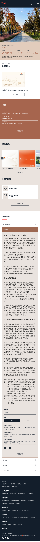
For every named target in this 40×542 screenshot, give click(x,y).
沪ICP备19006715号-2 (17, 535)
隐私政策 (10, 533)
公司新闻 (4, 524)
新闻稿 (9, 524)
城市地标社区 (5, 493)
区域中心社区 (13, 493)
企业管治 (4, 514)
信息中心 (4, 521)
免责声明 (4, 533)
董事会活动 (32, 517)
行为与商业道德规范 (23, 517)
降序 (12, 420)
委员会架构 (11, 503)
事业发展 (4, 528)
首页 (3, 63)
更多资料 (26, 510)
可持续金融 (23, 500)
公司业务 (19, 484)
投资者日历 (20, 510)
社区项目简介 (5, 491)
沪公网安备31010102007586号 (29, 535)
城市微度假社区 (21, 493)
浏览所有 (15, 94)
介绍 (3, 517)
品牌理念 (13, 484)
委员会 (7, 517)
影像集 (14, 524)
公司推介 (4, 510)
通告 (9, 510)
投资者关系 (8, 63)
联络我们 (19, 524)
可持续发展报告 (31, 500)
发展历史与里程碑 (6, 486)
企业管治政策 (14, 517)
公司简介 (4, 481)
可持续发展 (5, 498)
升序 (28, 420)
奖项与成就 (14, 486)
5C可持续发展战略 (15, 500)
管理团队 (25, 484)
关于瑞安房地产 (5, 484)
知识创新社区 (30, 493)
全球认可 (18, 503)
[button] (2, 158)
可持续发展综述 (5, 500)
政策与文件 (4, 503)
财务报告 (14, 510)
